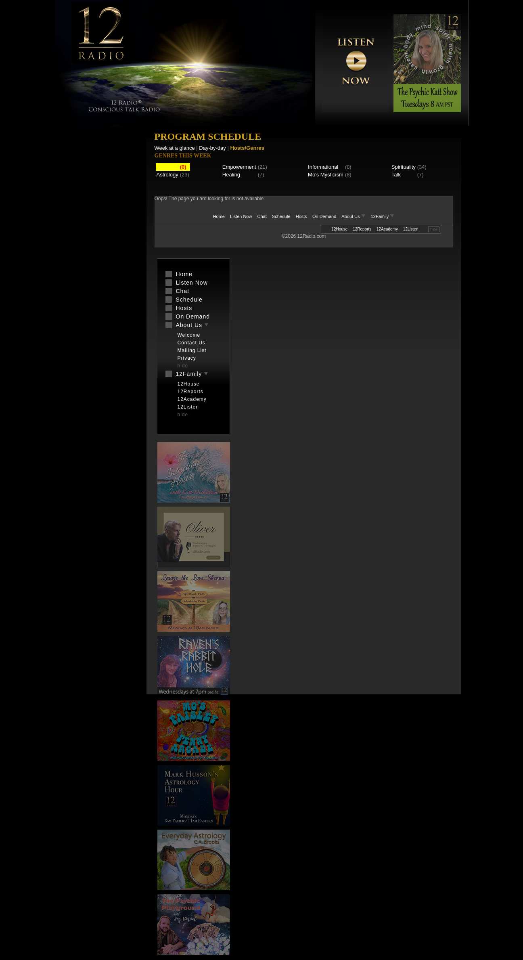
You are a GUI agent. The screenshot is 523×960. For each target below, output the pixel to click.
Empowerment (239, 167)
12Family (383, 216)
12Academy (387, 229)
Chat (262, 216)
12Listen (410, 229)
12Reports (362, 229)
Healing (231, 175)
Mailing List (192, 350)
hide (433, 229)
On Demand (324, 216)
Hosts (301, 216)
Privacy (187, 358)
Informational (323, 167)
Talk (396, 175)
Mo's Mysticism (325, 175)
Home (219, 216)
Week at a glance (175, 148)
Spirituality (403, 167)
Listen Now (241, 216)
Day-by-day (212, 148)
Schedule (281, 216)
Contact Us (191, 343)
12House (339, 229)
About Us (353, 216)
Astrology (167, 175)
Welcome (189, 335)
